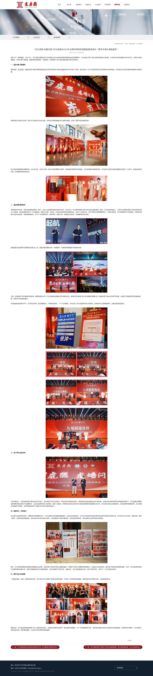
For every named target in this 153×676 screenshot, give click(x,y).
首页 (59, 4)
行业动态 (36, 37)
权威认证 (88, 4)
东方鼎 (69, 4)
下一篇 (113, 647)
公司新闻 (16, 37)
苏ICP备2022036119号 (47, 671)
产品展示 (98, 4)
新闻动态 (117, 4)
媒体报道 (57, 37)
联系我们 (127, 4)
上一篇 (35, 647)
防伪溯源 (108, 4)
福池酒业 (79, 4)
